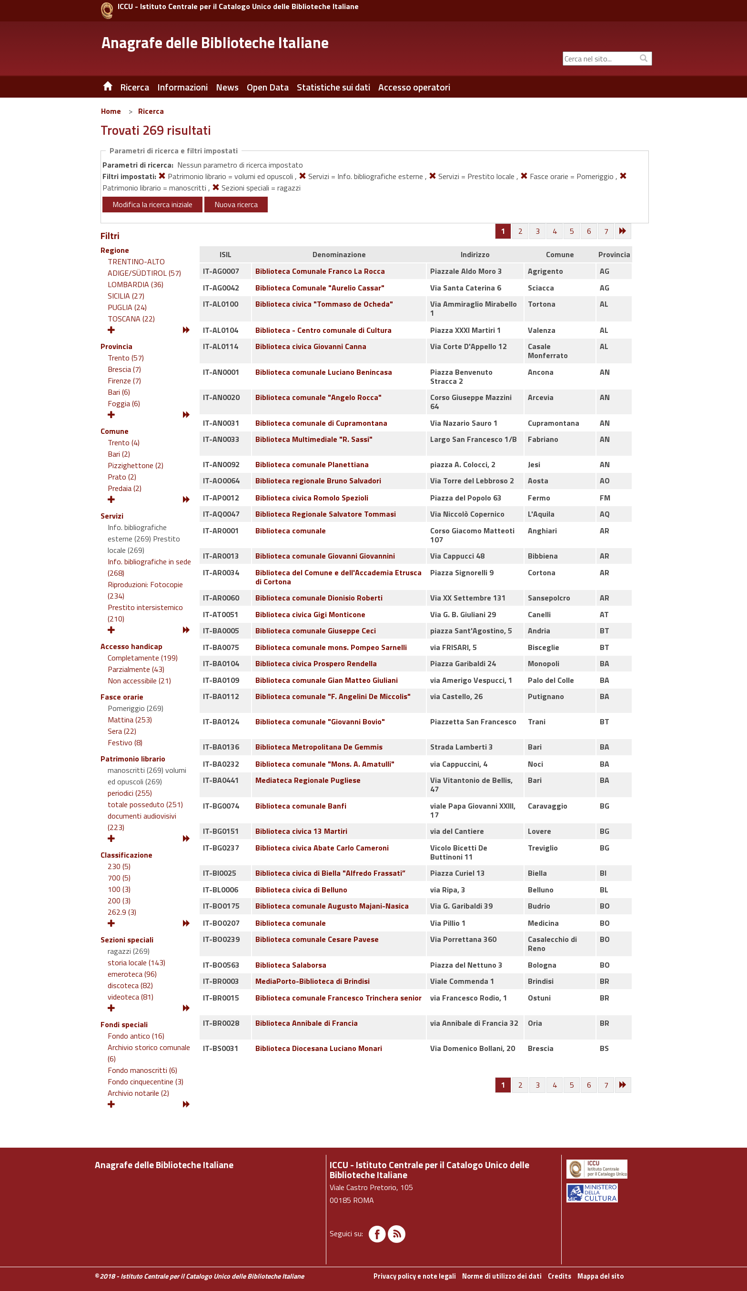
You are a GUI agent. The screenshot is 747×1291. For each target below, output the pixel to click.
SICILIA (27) (126, 295)
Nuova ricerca (236, 204)
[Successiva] (623, 231)
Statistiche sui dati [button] (333, 87)
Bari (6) (119, 392)
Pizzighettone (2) (135, 465)
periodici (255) (130, 793)
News (227, 87)
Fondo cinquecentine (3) (145, 1081)
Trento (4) (124, 442)
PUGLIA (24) (127, 307)
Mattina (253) (130, 719)
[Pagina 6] (589, 231)
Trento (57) (126, 357)
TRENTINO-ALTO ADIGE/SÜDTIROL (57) (144, 267)
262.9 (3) (122, 912)
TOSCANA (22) (131, 318)
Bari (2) (119, 454)
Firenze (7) (124, 380)
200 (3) (119, 900)
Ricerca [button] (134, 87)
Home (111, 111)
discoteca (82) (130, 985)
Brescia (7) (124, 369)
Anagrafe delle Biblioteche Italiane (215, 42)
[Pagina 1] (503, 231)
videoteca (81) (130, 996)
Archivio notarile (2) (138, 1093)
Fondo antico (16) (136, 1035)
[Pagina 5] (572, 231)
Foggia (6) (124, 403)
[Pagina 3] (537, 231)
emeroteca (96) (132, 974)
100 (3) (119, 889)
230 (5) (119, 866)
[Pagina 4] (555, 231)
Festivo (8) (125, 742)
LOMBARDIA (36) (135, 284)
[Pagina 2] (520, 231)
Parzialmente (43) (136, 669)
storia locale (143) (136, 962)
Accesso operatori (414, 87)
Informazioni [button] (182, 87)
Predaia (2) (124, 488)
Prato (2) (122, 476)
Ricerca (151, 111)
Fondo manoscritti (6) (142, 1070)
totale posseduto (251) (145, 804)
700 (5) (119, 877)
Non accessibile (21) (139, 680)
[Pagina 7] (606, 231)
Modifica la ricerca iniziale (152, 204)
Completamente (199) (143, 657)
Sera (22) (122, 731)
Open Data (268, 87)
